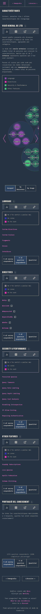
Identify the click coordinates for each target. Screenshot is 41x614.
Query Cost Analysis (10, 399)
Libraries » (30, 579)
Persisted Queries (9, 377)
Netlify (26, 594)
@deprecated (7, 311)
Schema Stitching (9, 481)
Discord (25, 603)
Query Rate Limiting (10, 388)
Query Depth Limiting (11, 393)
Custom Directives (9, 229)
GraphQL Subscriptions (11, 464)
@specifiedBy (7, 317)
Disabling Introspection (12, 405)
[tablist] (20, 31)
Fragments (6, 240)
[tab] (6, 31)
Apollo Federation (9, 475)
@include (5, 306)
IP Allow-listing (9, 410)
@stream (5, 328)
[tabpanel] (20, 111)
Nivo (28, 591)
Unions (4, 246)
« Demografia (11, 579)
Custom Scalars (8, 235)
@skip (4, 300)
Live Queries (7, 470)
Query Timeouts (8, 382)
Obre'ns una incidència (20, 601)
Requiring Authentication (12, 416)
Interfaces (6, 251)
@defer (4, 322)
